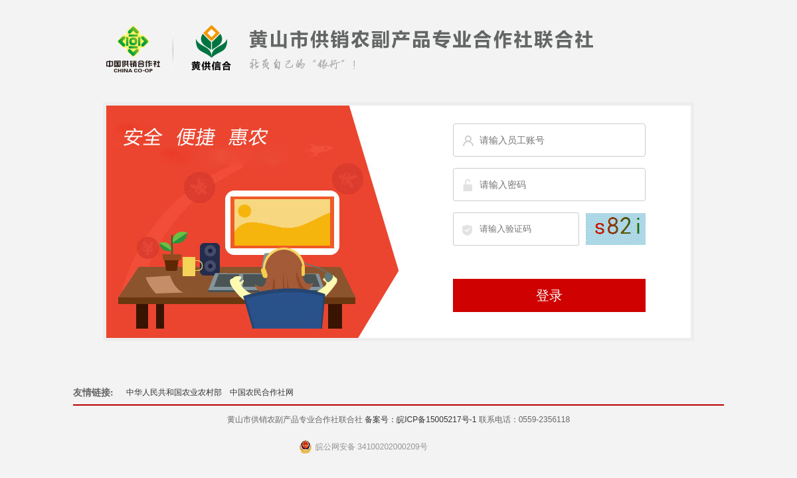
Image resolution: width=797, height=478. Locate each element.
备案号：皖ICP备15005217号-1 (420, 419)
